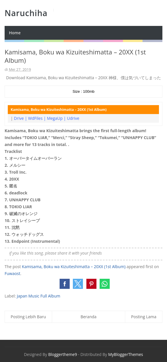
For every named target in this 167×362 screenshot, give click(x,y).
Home (15, 32)
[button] (65, 284)
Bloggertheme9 (62, 354)
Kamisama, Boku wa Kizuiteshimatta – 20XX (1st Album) (74, 266)
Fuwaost (12, 273)
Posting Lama (143, 316)
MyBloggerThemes (125, 354)
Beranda (88, 316)
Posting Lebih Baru (28, 316)
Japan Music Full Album (38, 296)
